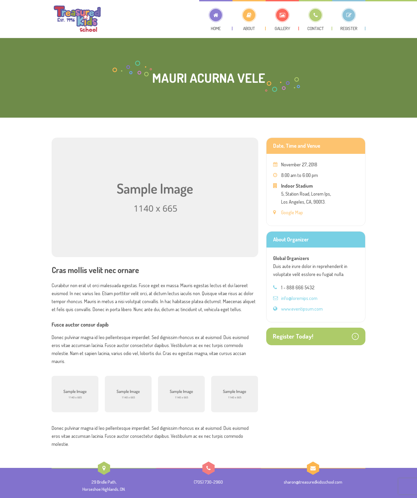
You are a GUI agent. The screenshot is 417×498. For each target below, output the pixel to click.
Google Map (292, 212)
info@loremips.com (299, 298)
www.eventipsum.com (302, 309)
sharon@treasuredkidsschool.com (313, 482)
